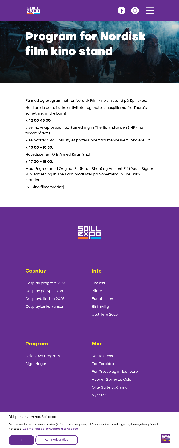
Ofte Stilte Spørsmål (110, 388)
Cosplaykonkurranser (44, 307)
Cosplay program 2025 (45, 283)
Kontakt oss (102, 356)
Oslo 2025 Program (42, 356)
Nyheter (99, 395)
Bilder (97, 291)
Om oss (98, 283)
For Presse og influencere (115, 372)
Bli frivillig (100, 307)
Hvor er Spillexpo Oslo (111, 380)
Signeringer (35, 364)
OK (21, 440)
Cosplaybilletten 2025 (45, 299)
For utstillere (103, 299)
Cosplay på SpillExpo (44, 291)
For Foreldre (103, 364)
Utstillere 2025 (105, 315)
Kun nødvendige (56, 439)
